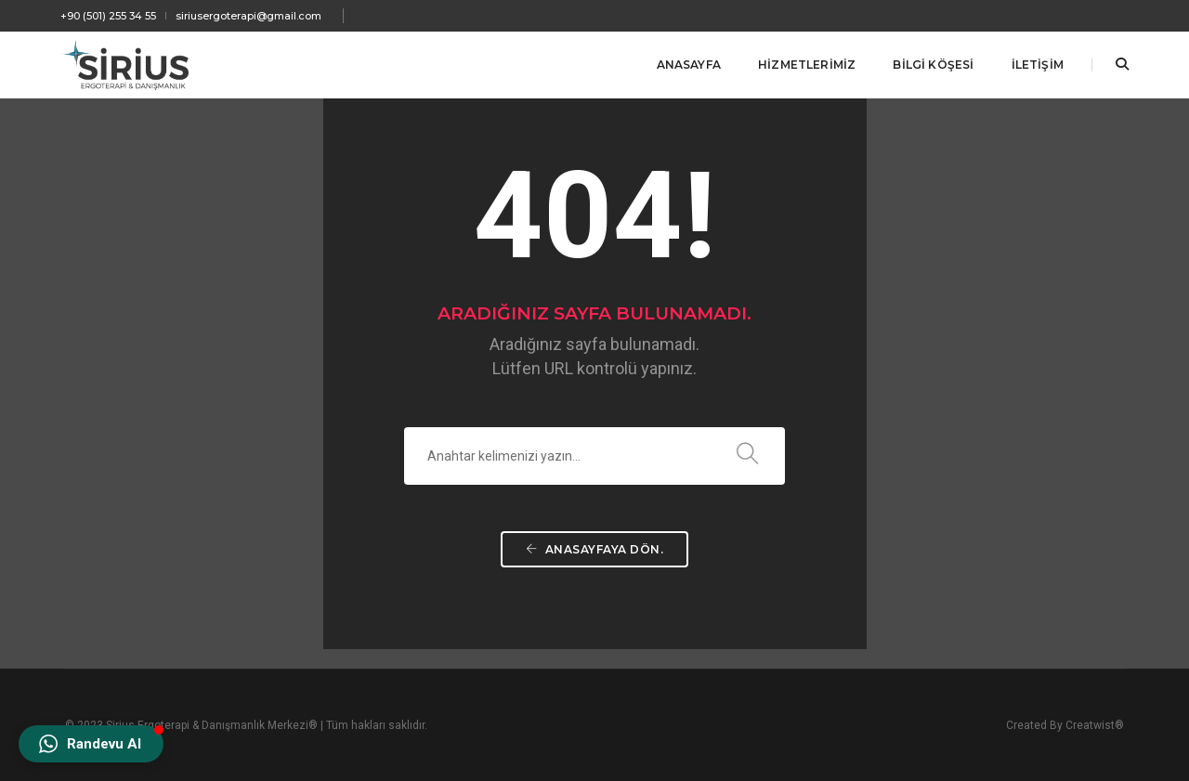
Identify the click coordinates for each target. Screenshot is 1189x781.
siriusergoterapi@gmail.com (248, 15)
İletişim (1038, 65)
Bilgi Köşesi (933, 65)
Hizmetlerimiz (807, 65)
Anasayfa (689, 65)
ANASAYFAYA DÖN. (595, 549)
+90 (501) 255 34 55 (108, 15)
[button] (91, 743)
